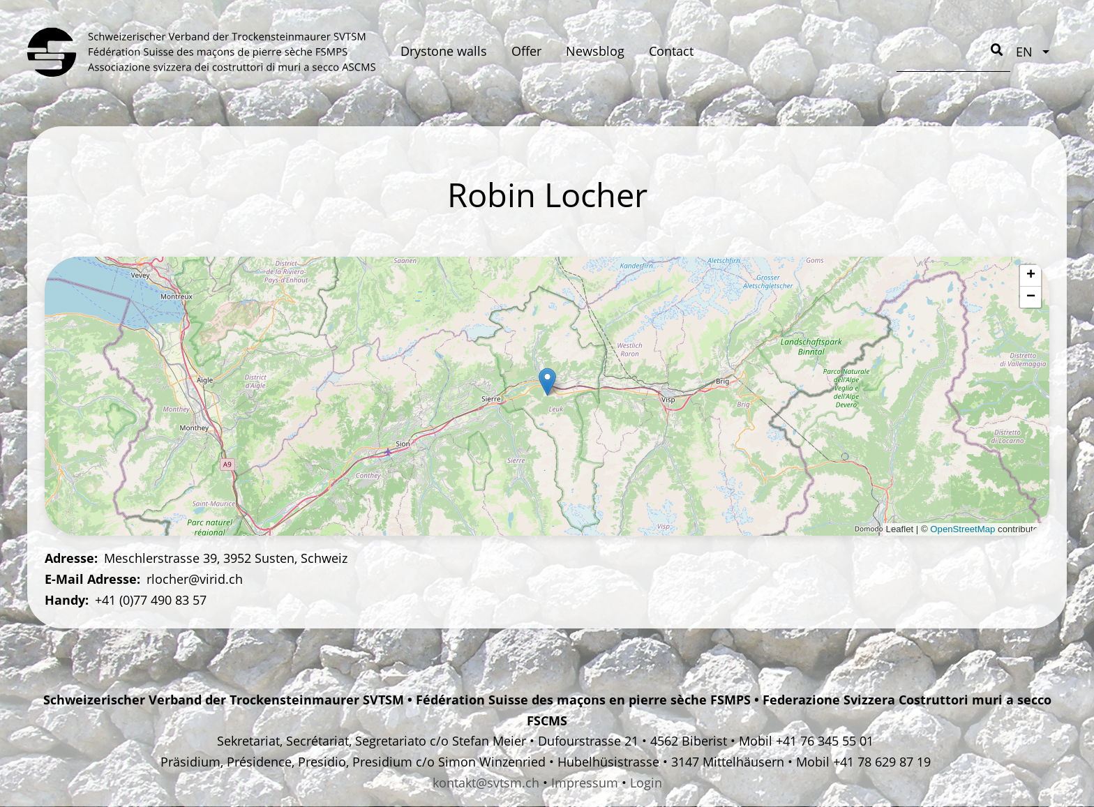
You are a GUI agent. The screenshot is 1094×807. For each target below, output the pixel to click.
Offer (526, 51)
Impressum (584, 782)
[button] (547, 382)
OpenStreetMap (962, 529)
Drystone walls (443, 51)
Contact (671, 51)
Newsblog (595, 51)
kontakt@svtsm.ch (486, 782)
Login (646, 782)
